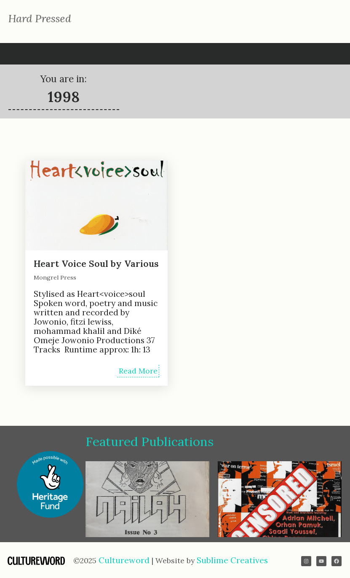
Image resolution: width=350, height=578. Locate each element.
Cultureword (125, 560)
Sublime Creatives (232, 560)
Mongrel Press (55, 277)
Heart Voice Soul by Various (96, 263)
